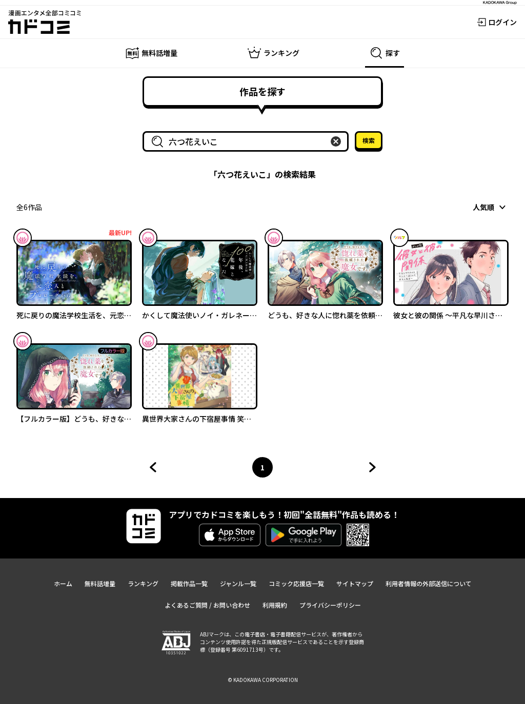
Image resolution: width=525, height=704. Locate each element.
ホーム (63, 583)
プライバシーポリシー (330, 605)
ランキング (143, 583)
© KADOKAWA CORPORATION (263, 680)
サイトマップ (354, 583)
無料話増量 (100, 583)
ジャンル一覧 (238, 583)
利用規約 (274, 605)
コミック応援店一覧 (296, 583)
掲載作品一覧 (189, 583)
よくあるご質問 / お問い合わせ (207, 605)
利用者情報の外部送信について (429, 583)
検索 (368, 140)
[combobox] (248, 141)
